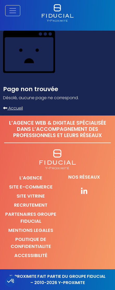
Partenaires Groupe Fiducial (30, 217)
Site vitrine (31, 196)
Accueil (13, 108)
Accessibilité (31, 255)
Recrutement (31, 205)
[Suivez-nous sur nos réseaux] (84, 191)
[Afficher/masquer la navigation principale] (12, 10)
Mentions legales (30, 230)
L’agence (30, 177)
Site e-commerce (31, 187)
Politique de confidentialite (31, 242)
